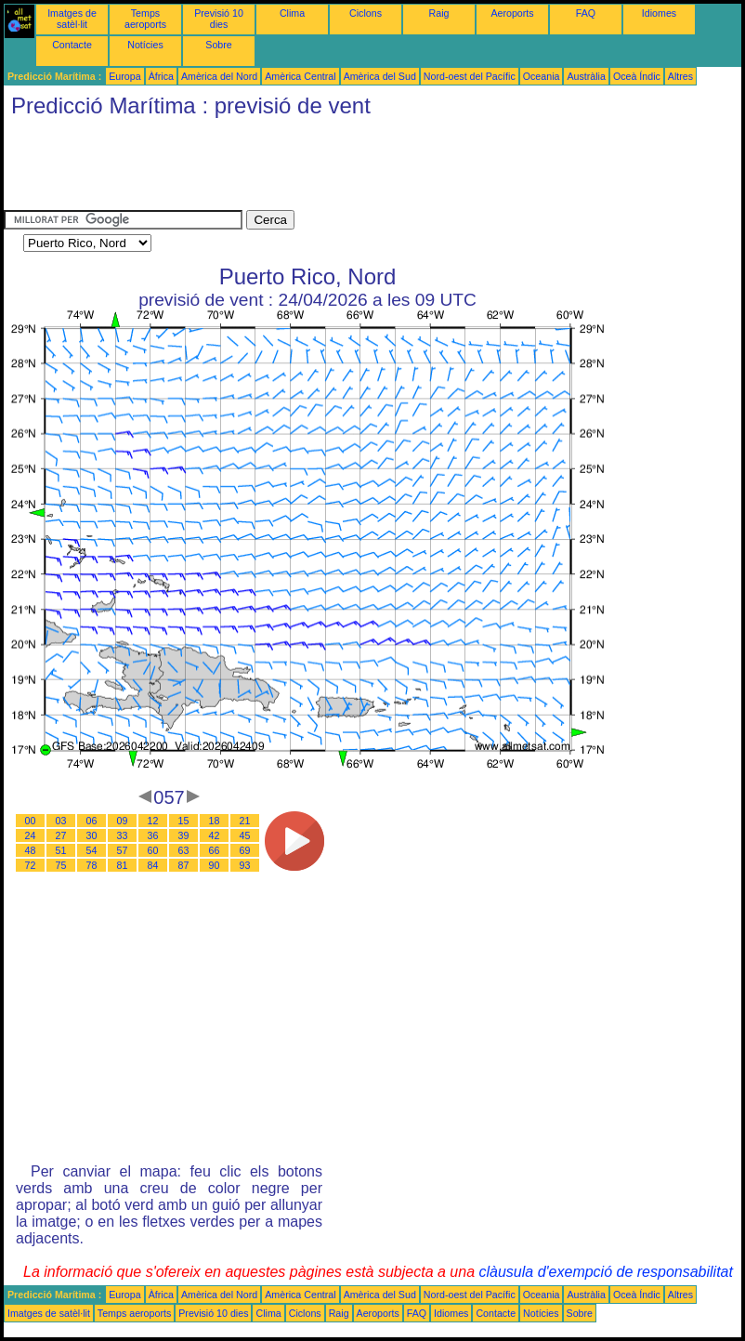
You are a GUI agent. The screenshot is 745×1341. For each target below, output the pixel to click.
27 (61, 835)
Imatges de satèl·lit (72, 18)
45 (245, 835)
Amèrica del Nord (219, 76)
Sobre (218, 44)
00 (30, 820)
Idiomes (659, 13)
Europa (124, 76)
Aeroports (511, 13)
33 (122, 835)
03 (61, 820)
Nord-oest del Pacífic (470, 76)
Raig (439, 13)
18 (214, 820)
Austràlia (586, 76)
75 (61, 865)
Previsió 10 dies (218, 18)
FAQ (585, 13)
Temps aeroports (145, 18)
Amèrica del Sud (380, 76)
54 (92, 850)
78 (92, 865)
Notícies (145, 44)
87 (184, 865)
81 (122, 865)
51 (61, 850)
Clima (292, 13)
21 (245, 820)
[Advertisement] (342, 168)
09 (122, 820)
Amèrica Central (300, 76)
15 (184, 820)
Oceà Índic (636, 76)
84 (153, 865)
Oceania (541, 76)
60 (153, 850)
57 (122, 850)
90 (214, 865)
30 (92, 835)
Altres (680, 76)
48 (30, 850)
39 (184, 835)
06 (92, 820)
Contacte (72, 44)
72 (30, 865)
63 (184, 850)
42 (214, 835)
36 (153, 835)
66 (214, 850)
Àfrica (161, 76)
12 (153, 820)
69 (245, 850)
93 (245, 865)
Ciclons (365, 13)
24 (30, 835)
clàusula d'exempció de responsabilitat (605, 1272)
